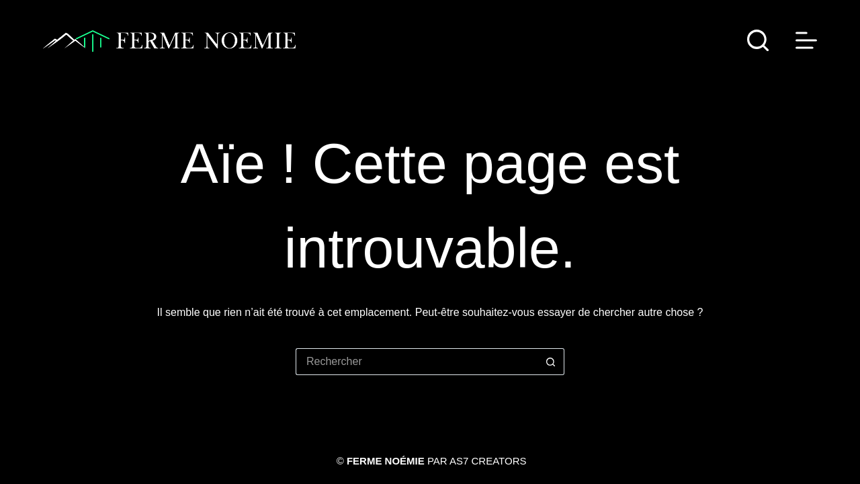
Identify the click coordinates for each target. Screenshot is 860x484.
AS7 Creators (487, 461)
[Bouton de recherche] (551, 361)
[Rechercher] (758, 40)
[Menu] (806, 40)
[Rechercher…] (417, 361)
